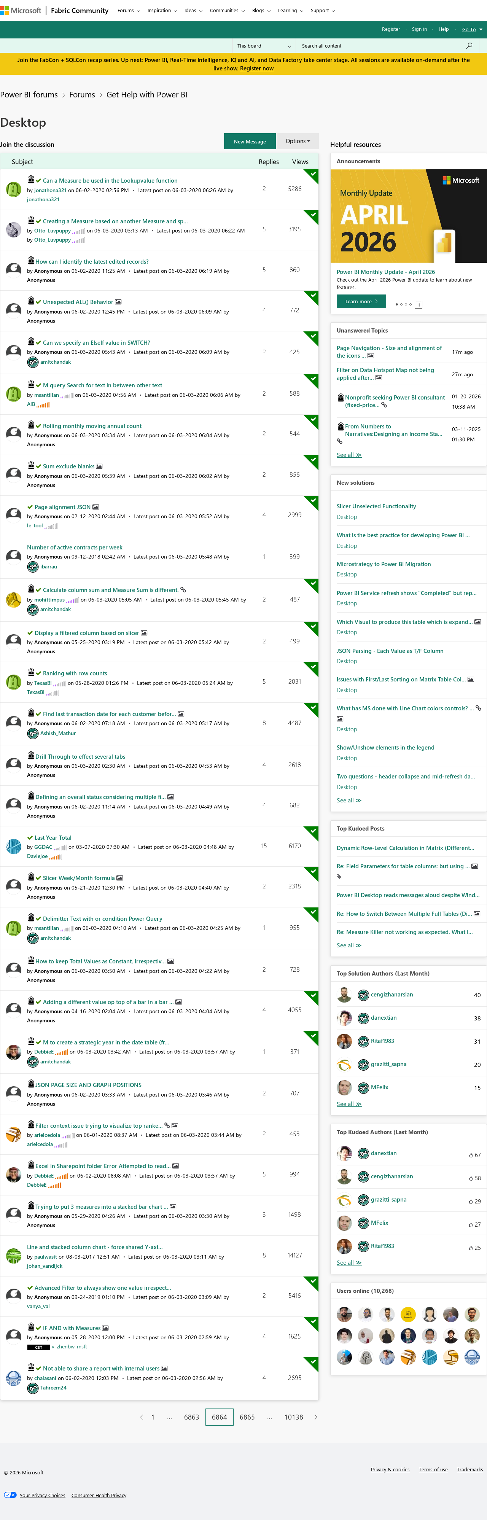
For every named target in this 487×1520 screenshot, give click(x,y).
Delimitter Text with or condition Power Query (102, 918)
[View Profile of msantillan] (46, 394)
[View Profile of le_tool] (35, 525)
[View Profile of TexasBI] (43, 682)
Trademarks (470, 1469)
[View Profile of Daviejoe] (37, 855)
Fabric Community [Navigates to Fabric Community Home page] (79, 10)
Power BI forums (29, 94)
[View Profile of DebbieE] (44, 1051)
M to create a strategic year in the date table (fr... (106, 1042)
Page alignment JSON (63, 507)
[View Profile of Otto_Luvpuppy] (52, 230)
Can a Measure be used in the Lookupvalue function (110, 180)
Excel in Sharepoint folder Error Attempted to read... (103, 1166)
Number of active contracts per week (75, 547)
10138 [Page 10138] (293, 1416)
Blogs (258, 10)
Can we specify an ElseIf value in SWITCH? (96, 342)
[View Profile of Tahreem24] (53, 1387)
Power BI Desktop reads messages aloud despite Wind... (408, 895)
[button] (250, 141)
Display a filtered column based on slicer (88, 633)
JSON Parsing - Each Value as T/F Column (390, 650)
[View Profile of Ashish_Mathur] (58, 733)
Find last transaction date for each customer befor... (110, 714)
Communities (224, 10)
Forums (126, 10)
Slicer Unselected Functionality (376, 506)
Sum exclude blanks (69, 466)
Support (320, 10)
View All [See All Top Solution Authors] (349, 1104)
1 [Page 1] (153, 1416)
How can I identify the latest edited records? (92, 261)
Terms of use (433, 1469)
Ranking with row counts (75, 673)
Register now (257, 68)
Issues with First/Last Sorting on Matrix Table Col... (402, 679)
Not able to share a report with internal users (102, 1368)
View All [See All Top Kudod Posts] (349, 945)
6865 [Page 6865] (247, 1416)
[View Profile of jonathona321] (50, 190)
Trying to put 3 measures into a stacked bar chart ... (102, 1206)
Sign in (419, 28)
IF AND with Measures (72, 1328)
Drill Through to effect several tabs (80, 756)
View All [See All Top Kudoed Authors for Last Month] (349, 1262)
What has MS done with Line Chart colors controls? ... (406, 708)
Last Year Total (53, 837)
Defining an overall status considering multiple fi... (101, 797)
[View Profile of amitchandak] (55, 361)
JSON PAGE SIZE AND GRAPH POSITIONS (88, 1085)
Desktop (347, 516)
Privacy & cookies (390, 1469)
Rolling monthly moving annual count (92, 426)
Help (444, 28)
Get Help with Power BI (147, 94)
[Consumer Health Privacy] (99, 1495)
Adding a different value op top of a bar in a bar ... (109, 1002)
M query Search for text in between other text (102, 385)
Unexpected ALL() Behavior (79, 302)
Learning (287, 10)
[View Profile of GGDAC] (43, 846)
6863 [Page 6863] (191, 1416)
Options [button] (296, 141)
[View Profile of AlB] (31, 403)
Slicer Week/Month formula (79, 878)
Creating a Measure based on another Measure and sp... (115, 221)
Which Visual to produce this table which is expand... (405, 622)
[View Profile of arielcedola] (47, 1134)
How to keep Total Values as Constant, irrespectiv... (101, 961)
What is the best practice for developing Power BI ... (403, 535)
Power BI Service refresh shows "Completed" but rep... (407, 593)
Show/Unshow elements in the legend (385, 747)
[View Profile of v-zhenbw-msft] (69, 1346)
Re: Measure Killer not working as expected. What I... (405, 932)
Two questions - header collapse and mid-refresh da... (406, 776)
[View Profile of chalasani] (45, 1378)
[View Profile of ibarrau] (48, 566)
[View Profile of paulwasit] (45, 1256)
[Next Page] (314, 1417)
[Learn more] (361, 301)
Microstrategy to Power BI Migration (384, 564)
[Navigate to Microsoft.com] (20, 10)
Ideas (190, 10)
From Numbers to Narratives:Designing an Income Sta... (393, 430)
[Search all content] (387, 45)
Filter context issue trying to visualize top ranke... (99, 1125)
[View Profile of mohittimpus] (49, 599)
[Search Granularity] (264, 45)
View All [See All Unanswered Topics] (349, 454)
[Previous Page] (139, 1417)
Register (391, 28)
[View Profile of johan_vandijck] (44, 1265)
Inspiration (159, 10)
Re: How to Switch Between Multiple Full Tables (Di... (405, 913)
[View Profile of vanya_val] (38, 1306)
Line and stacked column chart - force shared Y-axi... (95, 1247)
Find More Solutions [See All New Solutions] (349, 800)
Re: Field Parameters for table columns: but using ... (404, 866)
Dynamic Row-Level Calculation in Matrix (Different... (405, 848)
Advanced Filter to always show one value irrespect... (103, 1287)
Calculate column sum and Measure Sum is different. (111, 590)
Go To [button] (469, 29)
